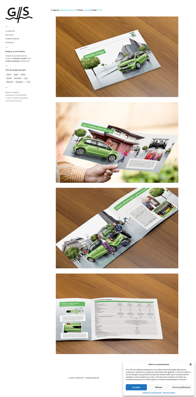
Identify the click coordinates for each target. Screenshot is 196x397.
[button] (190, 364)
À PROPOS (10, 31)
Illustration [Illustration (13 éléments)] (17, 78)
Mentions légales (169, 393)
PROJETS (9, 35)
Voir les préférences (181, 387)
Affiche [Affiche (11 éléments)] (9, 75)
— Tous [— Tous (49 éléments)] (27, 82)
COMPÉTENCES (12, 39)
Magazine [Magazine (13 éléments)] (10, 82)
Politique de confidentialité (152, 393)
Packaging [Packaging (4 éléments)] (19, 82)
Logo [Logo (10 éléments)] (25, 78)
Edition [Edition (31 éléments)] (23, 75)
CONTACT (9, 43)
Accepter (136, 387)
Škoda (87, 10)
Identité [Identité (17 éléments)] (9, 78)
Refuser (158, 387)
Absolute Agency (68, 10)
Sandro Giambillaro (20, 98)
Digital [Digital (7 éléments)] (16, 75)
